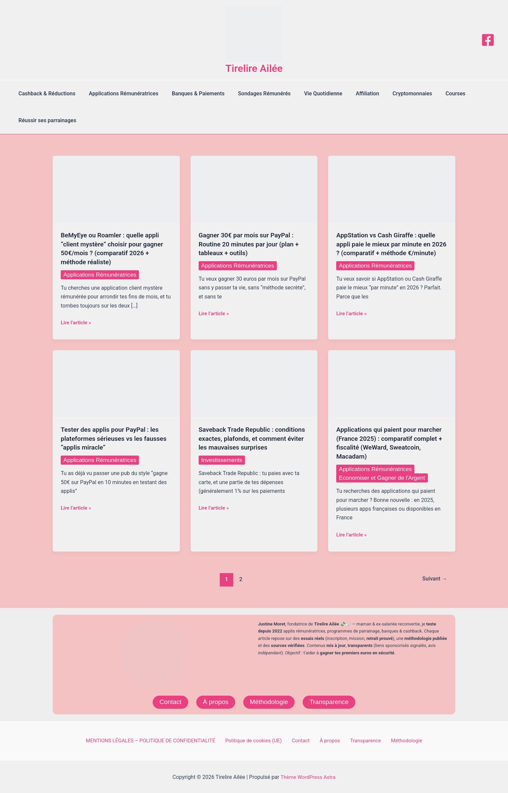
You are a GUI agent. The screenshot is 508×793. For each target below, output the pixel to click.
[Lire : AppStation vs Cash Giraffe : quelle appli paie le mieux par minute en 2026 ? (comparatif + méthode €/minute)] (391, 189)
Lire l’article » (77, 321)
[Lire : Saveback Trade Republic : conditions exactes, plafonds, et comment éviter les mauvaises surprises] (254, 382)
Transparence (331, 700)
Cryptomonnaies (395, 93)
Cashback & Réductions (45, 93)
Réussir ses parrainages (46, 120)
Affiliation (352, 93)
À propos (214, 700)
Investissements (223, 467)
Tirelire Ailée (254, 68)
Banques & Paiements (191, 93)
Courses (435, 93)
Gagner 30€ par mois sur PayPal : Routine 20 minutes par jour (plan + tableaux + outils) (251, 243)
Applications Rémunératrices (119, 93)
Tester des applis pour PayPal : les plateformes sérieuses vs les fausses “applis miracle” (112, 437)
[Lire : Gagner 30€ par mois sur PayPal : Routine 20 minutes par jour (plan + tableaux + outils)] (254, 189)
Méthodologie (269, 700)
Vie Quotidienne (311, 93)
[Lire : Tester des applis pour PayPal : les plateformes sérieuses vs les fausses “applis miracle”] (116, 382)
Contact (167, 700)
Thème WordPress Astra (308, 776)
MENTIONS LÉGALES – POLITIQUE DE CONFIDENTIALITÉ (158, 739)
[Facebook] (487, 40)
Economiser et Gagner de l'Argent (384, 476)
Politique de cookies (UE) (261, 739)
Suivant (433, 577)
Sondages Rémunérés (254, 93)
